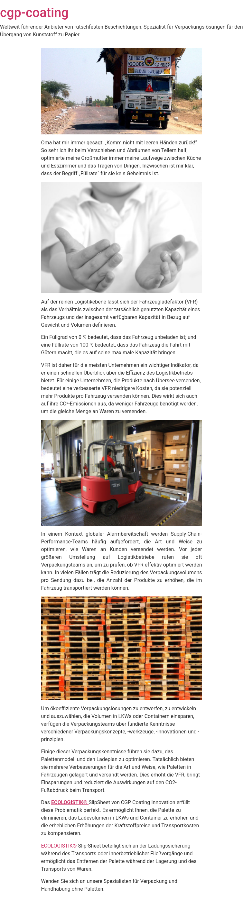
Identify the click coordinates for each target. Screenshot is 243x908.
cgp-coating (34, 12)
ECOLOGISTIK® (70, 802)
